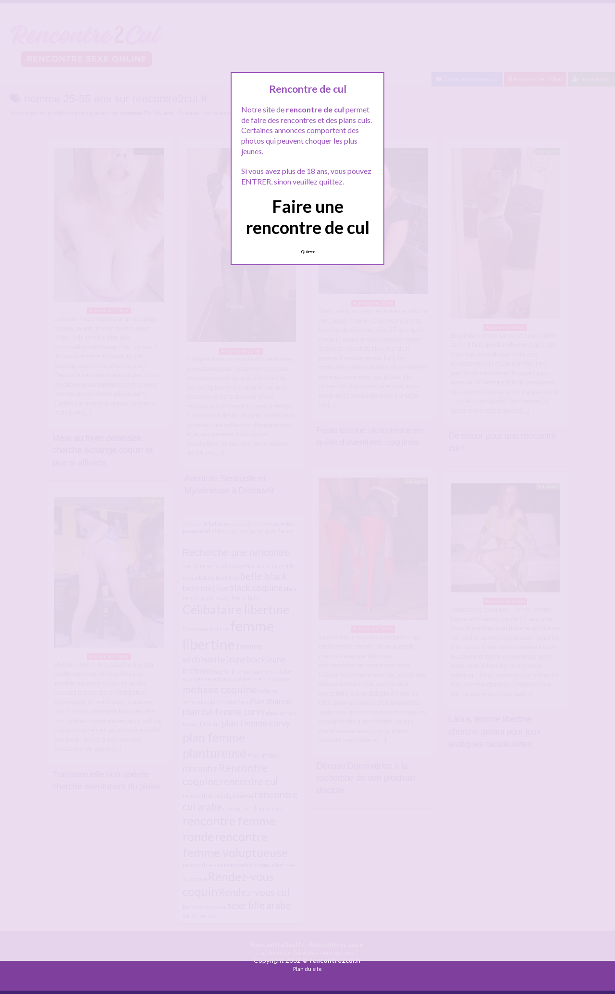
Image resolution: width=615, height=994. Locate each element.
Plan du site (307, 969)
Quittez (308, 251)
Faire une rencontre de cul (307, 216)
